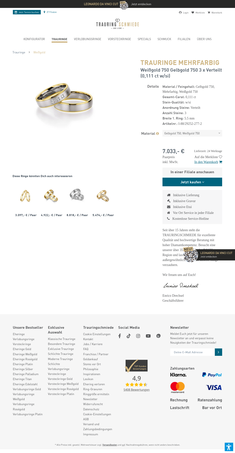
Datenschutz (91, 409)
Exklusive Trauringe (61, 349)
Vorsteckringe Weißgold (63, 384)
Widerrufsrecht (93, 404)
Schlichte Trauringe (60, 354)
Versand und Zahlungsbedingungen (97, 426)
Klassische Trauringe (61, 339)
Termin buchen (27, 12)
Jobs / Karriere (92, 344)
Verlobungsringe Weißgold (23, 396)
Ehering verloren (94, 384)
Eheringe (19, 334)
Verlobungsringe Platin (28, 414)
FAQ (85, 349)
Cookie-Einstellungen (97, 414)
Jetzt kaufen (190, 181)
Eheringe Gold (22, 349)
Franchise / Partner (96, 354)
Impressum (90, 434)
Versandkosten (109, 444)
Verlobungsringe (23, 339)
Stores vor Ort (92, 364)
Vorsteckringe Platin (61, 394)
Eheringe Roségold (25, 359)
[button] (229, 447)
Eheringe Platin (23, 364)
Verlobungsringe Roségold (23, 406)
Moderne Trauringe (60, 359)
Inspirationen (91, 374)
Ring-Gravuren (92, 389)
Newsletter (90, 399)
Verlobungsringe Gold (27, 389)
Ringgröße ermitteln (96, 394)
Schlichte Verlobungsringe (58, 366)
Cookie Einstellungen (97, 334)
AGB (86, 419)
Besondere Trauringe (61, 344)
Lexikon (88, 379)
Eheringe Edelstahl (25, 384)
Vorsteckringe (22, 344)
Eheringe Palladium (26, 374)
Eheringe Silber (23, 369)
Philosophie (90, 369)
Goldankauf (90, 359)
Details (153, 86)
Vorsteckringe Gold (60, 379)
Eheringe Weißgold (25, 354)
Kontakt (88, 339)
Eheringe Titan (22, 379)
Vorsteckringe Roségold (63, 389)
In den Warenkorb (208, 162)
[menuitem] (34, 39)
